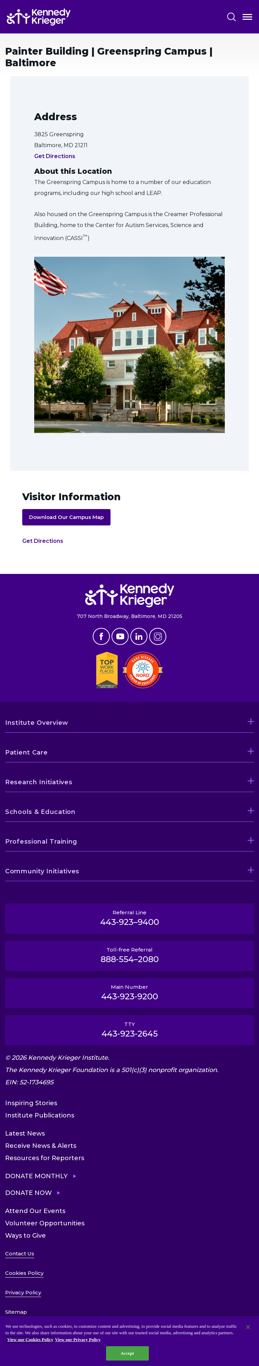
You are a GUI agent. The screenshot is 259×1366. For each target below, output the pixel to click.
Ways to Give (25, 1235)
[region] (129, 1341)
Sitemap (16, 1312)
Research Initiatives (38, 782)
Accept (127, 1353)
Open (247, 18)
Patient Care (26, 752)
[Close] (248, 1327)
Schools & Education (40, 812)
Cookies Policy (24, 1273)
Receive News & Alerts (40, 1146)
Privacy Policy (23, 1292)
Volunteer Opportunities (45, 1223)
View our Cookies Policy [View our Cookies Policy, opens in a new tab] (30, 1339)
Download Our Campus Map (66, 517)
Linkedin (138, 636)
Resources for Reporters (44, 1158)
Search (231, 17)
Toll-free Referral (129, 955)
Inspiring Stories (31, 1103)
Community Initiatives (42, 871)
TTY (129, 1030)
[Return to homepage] (38, 17)
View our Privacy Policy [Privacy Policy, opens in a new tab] (78, 1339)
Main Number (129, 992)
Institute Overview (36, 723)
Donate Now (28, 1193)
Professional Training (41, 841)
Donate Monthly (36, 1176)
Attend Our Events (35, 1211)
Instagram (157, 636)
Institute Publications (39, 1115)
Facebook (101, 636)
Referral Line (129, 918)
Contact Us (19, 1253)
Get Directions (54, 156)
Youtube (120, 636)
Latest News (25, 1133)
